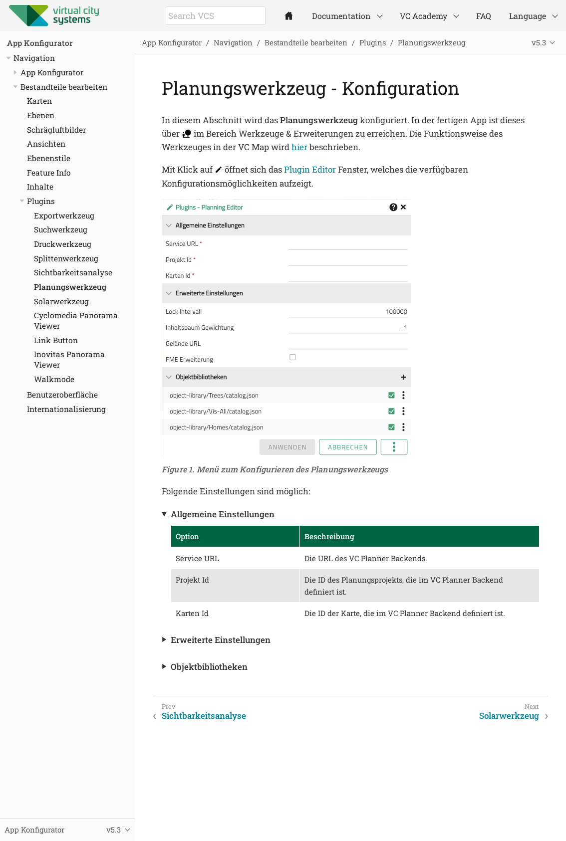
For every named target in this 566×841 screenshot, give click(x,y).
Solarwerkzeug (61, 301)
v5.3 (539, 42)
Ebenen (40, 115)
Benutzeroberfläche (62, 395)
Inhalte (40, 187)
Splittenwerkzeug (66, 258)
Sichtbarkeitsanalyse (73, 272)
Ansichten (46, 144)
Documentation (341, 15)
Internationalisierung (66, 409)
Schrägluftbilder (56, 130)
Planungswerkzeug (70, 287)
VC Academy (423, 15)
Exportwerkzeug (64, 215)
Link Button (56, 340)
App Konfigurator (40, 43)
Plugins (41, 201)
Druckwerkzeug (62, 244)
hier (299, 147)
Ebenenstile (48, 158)
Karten (39, 101)
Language (527, 15)
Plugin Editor (310, 169)
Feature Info (49, 173)
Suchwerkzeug (60, 229)
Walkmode (54, 379)
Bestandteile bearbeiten (63, 87)
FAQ (483, 15)
